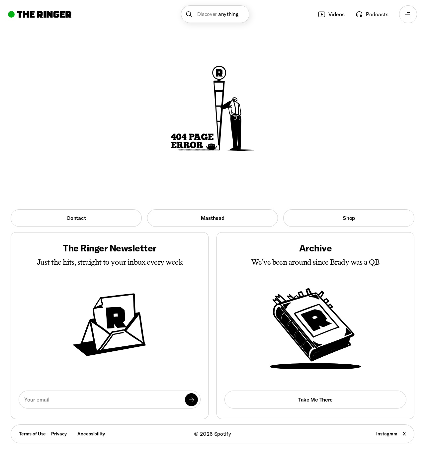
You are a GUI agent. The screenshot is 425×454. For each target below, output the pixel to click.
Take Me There (315, 399)
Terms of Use (32, 434)
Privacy (59, 434)
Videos (331, 14)
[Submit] (191, 399)
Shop (349, 218)
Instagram (386, 434)
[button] (215, 14)
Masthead (212, 218)
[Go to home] (39, 14)
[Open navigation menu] (408, 14)
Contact (76, 218)
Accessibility (91, 434)
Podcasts (371, 14)
